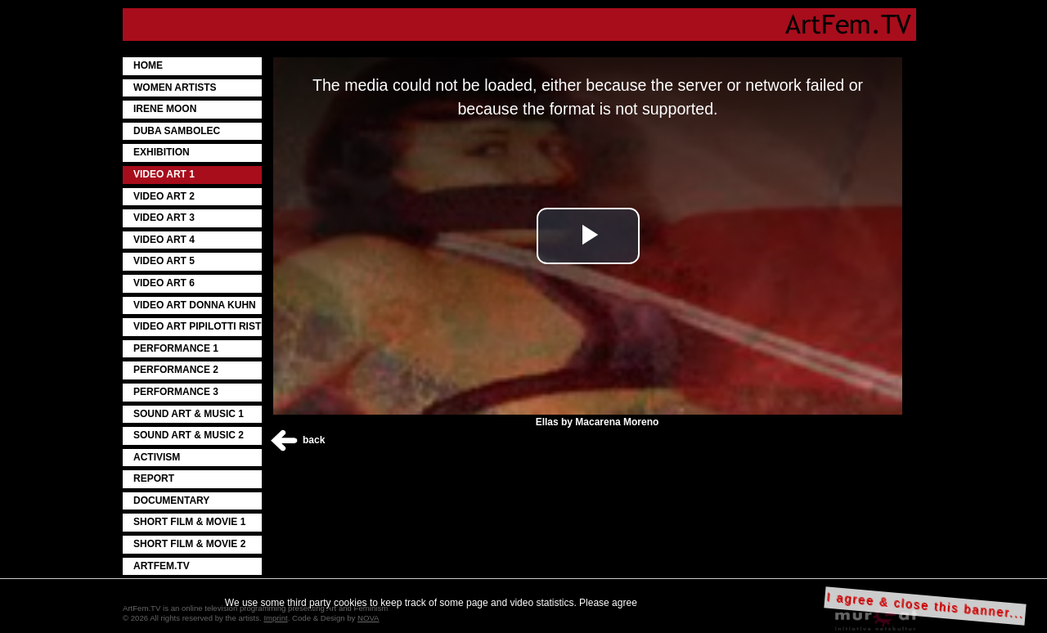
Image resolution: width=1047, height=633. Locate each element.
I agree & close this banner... (925, 605)
